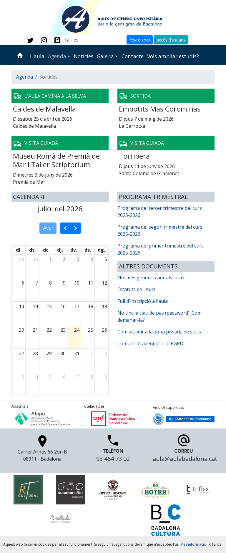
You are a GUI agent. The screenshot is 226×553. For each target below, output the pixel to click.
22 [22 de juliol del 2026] (49, 330)
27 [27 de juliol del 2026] (21, 353)
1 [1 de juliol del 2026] (50, 259)
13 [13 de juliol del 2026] (21, 306)
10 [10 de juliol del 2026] (76, 283)
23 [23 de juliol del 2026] (63, 330)
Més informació (193, 544)
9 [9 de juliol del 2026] (64, 283)
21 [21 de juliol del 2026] (35, 330)
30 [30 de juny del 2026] (35, 259)
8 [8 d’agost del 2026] (92, 377)
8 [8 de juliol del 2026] (50, 283)
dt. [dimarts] (32, 250)
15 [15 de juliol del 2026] (49, 306)
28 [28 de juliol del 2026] (35, 353)
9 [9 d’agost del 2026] (105, 377)
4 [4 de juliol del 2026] (92, 259)
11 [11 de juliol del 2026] (90, 283)
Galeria (105, 56)
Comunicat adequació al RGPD (150, 343)
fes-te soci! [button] (139, 40)
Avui (48, 228)
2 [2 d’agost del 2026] (105, 353)
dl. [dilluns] (18, 250)
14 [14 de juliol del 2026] (35, 306)
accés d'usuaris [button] (171, 40)
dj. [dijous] (60, 250)
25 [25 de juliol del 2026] (90, 330)
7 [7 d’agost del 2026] (78, 377)
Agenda (57, 56)
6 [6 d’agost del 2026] (64, 377)
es (76, 39)
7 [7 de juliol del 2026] (36, 283)
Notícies (83, 56)
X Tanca (215, 544)
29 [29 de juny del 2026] (21, 259)
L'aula (37, 56)
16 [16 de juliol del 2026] (63, 306)
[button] (30, 40)
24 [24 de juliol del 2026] (76, 330)
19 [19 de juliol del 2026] (104, 306)
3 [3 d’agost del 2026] (22, 377)
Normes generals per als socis (150, 277)
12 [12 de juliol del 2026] (104, 283)
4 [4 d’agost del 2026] (36, 377)
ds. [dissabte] (87, 250)
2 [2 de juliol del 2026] (64, 259)
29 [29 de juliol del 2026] (49, 353)
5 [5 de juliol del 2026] (105, 259)
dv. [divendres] (73, 250)
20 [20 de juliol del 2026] (21, 330)
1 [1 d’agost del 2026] (92, 353)
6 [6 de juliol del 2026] (22, 283)
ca (67, 39)
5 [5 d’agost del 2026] (50, 377)
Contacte (133, 56)
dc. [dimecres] (46, 250)
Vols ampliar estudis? (173, 56)
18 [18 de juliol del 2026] (90, 306)
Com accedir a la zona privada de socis (159, 331)
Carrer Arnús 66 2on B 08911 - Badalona (42, 450)
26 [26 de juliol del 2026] (104, 330)
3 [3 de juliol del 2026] (78, 259)
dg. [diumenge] (101, 250)
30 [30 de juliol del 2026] (63, 353)
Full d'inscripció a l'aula (142, 301)
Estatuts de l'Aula (136, 289)
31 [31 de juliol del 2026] (76, 353)
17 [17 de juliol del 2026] (76, 306)
